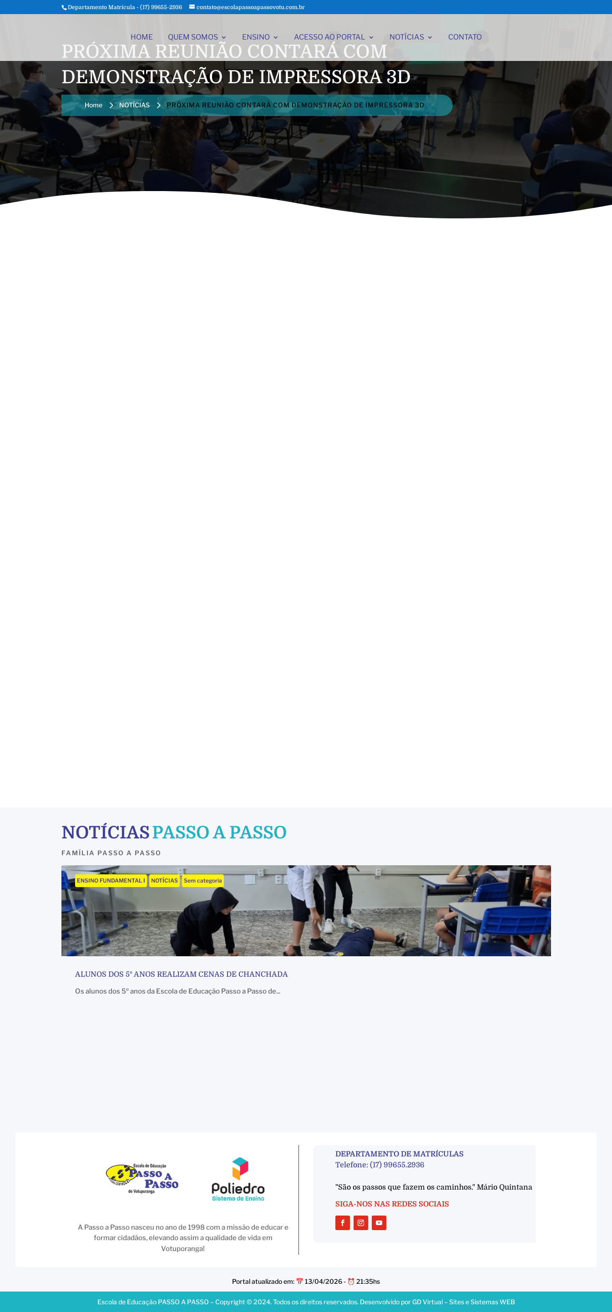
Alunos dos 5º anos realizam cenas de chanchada (181, 974)
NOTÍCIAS (406, 37)
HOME (142, 37)
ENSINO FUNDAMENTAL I (111, 880)
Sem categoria (203, 880)
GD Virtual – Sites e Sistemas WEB (463, 1302)
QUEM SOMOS (193, 37)
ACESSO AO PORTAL (329, 37)
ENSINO (256, 37)
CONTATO (465, 37)
